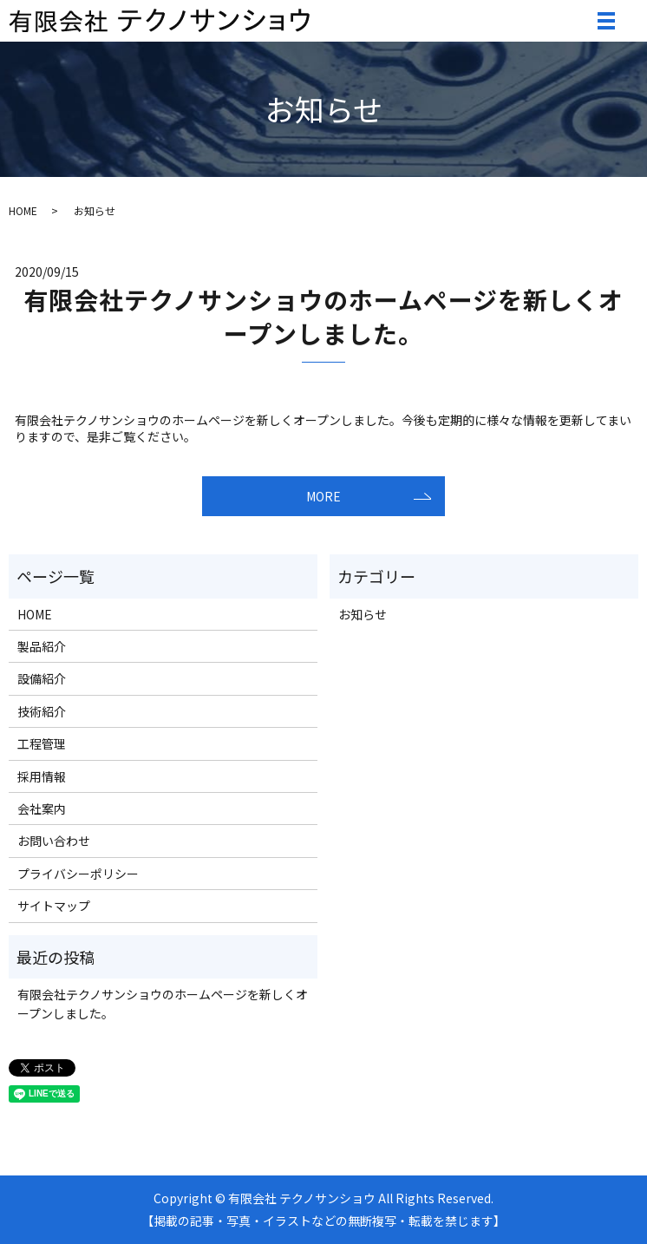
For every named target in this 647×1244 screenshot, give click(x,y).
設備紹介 (41, 678)
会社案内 (41, 808)
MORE (323, 496)
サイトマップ (53, 905)
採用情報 (41, 776)
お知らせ (362, 614)
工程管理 (41, 743)
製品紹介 (41, 646)
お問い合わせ (53, 840)
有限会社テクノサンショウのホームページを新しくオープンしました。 (323, 316)
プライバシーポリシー (78, 873)
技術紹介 (41, 711)
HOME (23, 210)
